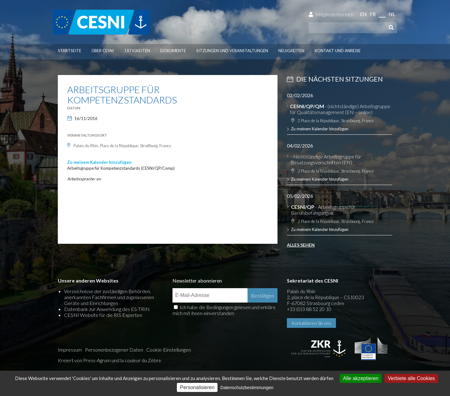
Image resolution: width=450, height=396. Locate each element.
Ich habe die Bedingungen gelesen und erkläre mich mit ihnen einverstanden (224, 310)
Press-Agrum (97, 360)
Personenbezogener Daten (114, 350)
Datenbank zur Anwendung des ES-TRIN (107, 309)
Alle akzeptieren (360, 378)
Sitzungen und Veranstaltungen (232, 50)
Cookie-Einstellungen (168, 350)
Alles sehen (301, 245)
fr (373, 14)
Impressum (70, 350)
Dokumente (173, 50)
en (363, 14)
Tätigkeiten (137, 50)
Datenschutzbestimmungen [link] (246, 387)
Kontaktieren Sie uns (311, 323)
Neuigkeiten (291, 50)
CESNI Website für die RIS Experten (103, 315)
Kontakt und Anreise (338, 50)
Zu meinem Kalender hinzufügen (99, 162)
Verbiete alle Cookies (411, 378)
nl (391, 14)
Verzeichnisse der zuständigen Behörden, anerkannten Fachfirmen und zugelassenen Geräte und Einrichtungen (109, 297)
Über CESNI (103, 50)
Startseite (69, 50)
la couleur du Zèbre (140, 360)
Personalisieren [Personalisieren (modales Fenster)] (197, 387)
